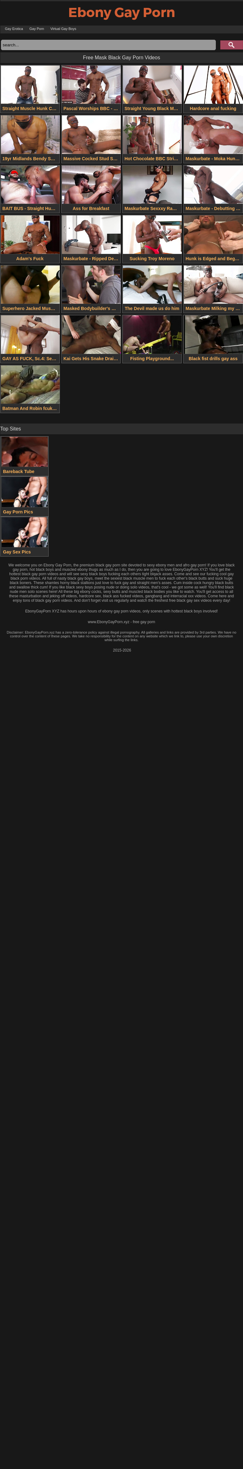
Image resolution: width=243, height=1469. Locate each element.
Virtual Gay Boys (63, 29)
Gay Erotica (14, 29)
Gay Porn (36, 29)
